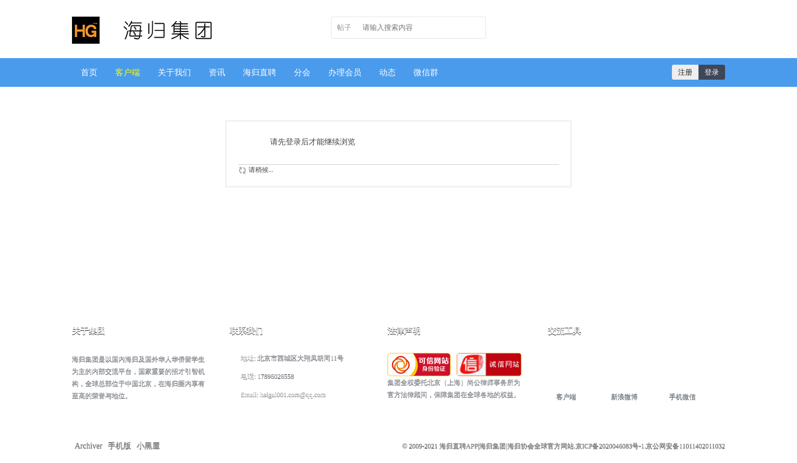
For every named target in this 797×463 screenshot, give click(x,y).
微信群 (425, 72)
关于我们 (174, 72)
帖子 (344, 27)
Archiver (88, 445)
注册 (685, 72)
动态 (387, 72)
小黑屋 (148, 445)
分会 (302, 72)
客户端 (127, 72)
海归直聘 (259, 72)
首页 (89, 72)
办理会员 (344, 72)
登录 (712, 72)
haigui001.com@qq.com (292, 394)
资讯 (217, 72)
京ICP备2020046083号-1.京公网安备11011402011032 (650, 446)
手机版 (119, 445)
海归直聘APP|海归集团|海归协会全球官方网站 (506, 446)
